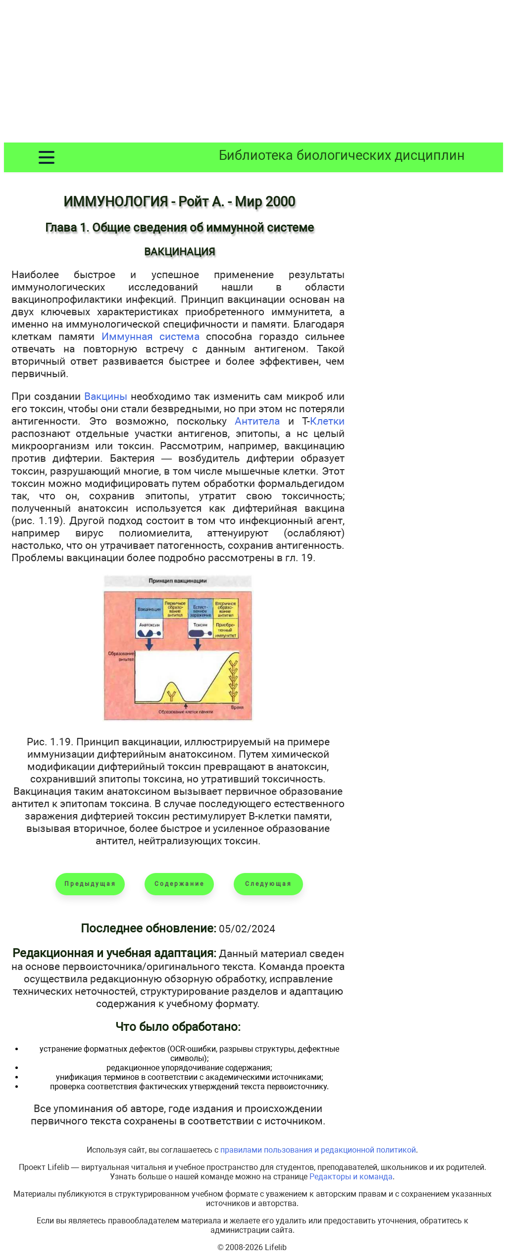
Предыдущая (90, 883)
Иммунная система (150, 336)
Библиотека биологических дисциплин (342, 155)
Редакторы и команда (351, 1176)
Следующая (268, 883)
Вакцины (105, 396)
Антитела (257, 421)
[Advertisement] (253, 73)
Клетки (327, 421)
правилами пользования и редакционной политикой (318, 1150)
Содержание (179, 883)
